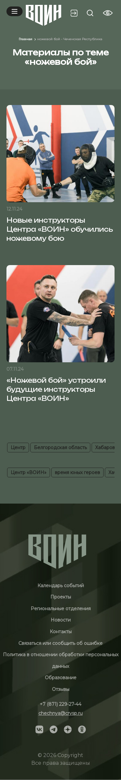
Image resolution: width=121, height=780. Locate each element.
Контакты (61, 631)
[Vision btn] (108, 13)
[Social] (39, 729)
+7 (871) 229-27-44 (60, 704)
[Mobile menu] (14, 11)
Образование (60, 678)
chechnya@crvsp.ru (60, 713)
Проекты (60, 597)
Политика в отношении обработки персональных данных (60, 660)
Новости (61, 620)
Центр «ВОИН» (28, 472)
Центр (18, 447)
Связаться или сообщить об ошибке (60, 643)
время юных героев (77, 472)
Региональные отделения (61, 608)
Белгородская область (60, 447)
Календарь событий (60, 585)
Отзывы (60, 689)
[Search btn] (90, 13)
